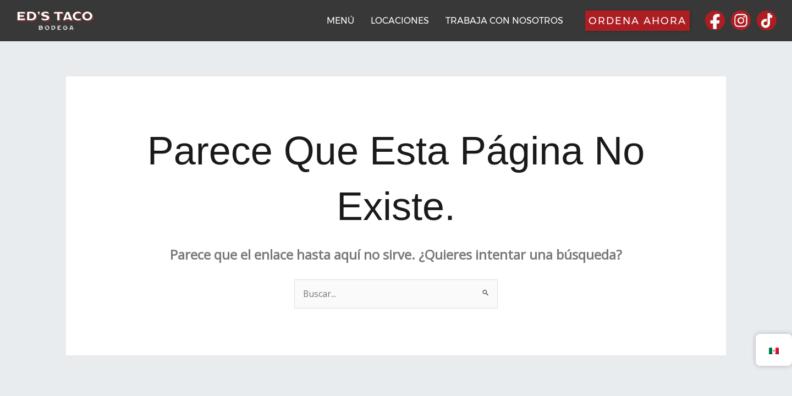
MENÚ (340, 20)
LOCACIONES (400, 20)
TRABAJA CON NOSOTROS (504, 20)
